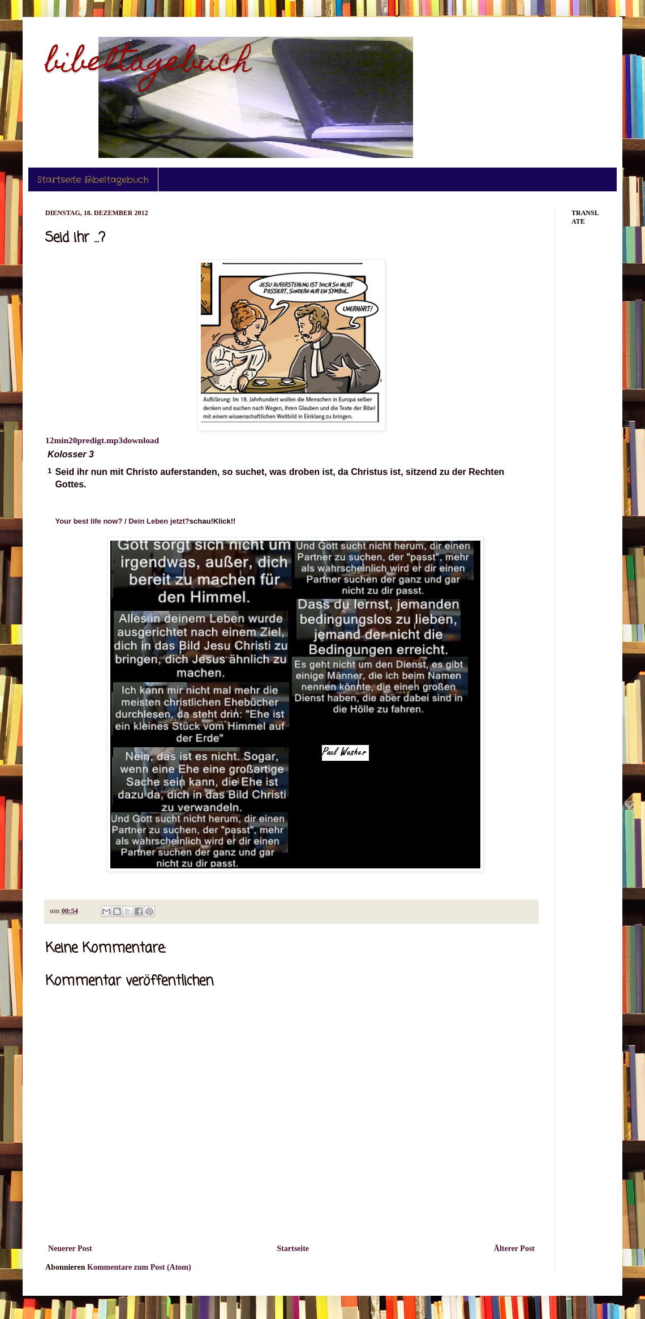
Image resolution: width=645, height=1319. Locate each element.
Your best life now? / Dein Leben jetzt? (122, 521)
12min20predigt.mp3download (102, 440)
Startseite (293, 1248)
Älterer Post (514, 1248)
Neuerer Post (70, 1248)
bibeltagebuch (148, 64)
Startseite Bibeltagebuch (93, 179)
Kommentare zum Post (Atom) (139, 1267)
